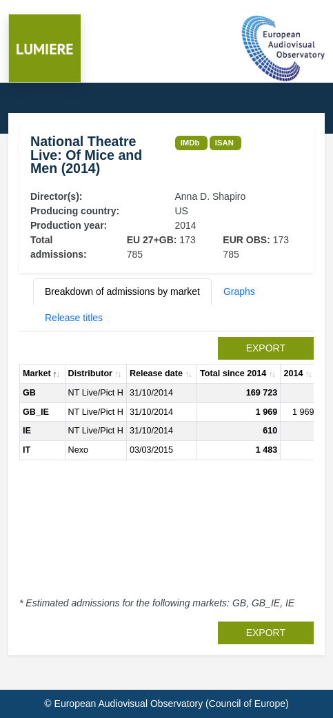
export (265, 347)
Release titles (74, 317)
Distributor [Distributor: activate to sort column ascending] (90, 373)
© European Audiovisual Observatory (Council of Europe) (166, 703)
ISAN (224, 143)
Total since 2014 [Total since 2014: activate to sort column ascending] (233, 373)
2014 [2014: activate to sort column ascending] (293, 373)
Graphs (239, 291)
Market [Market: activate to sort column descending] (37, 373)
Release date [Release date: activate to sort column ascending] (156, 373)
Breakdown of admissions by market (122, 291)
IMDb (190, 143)
